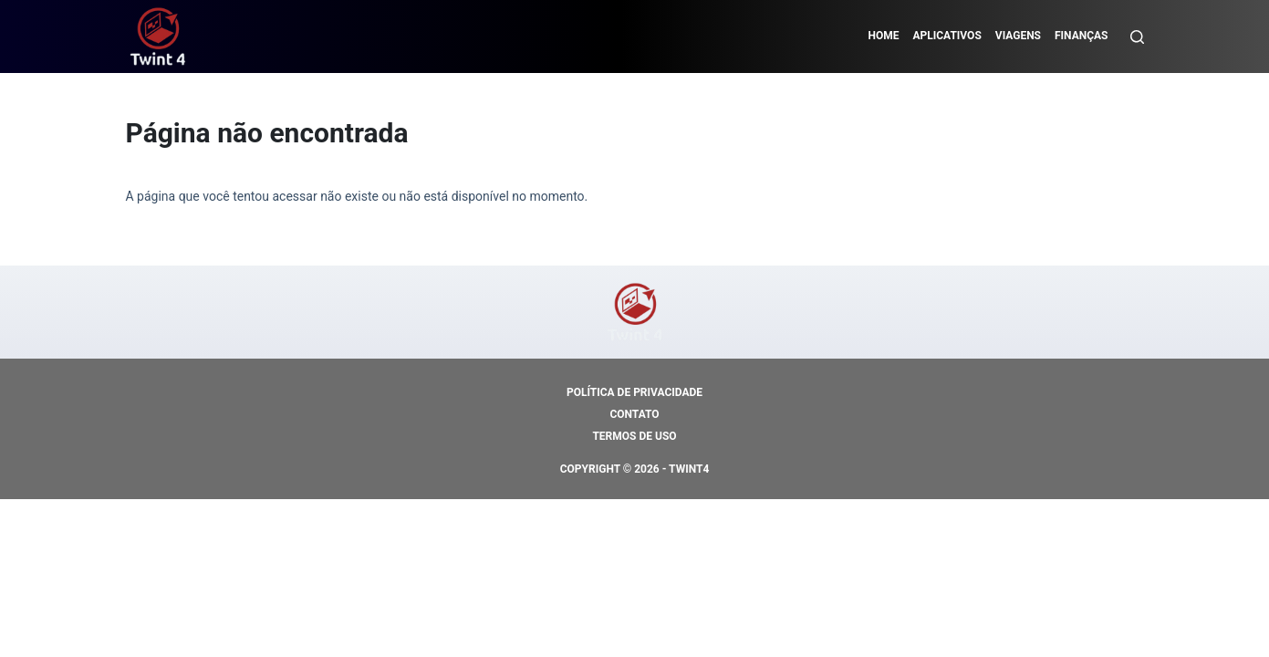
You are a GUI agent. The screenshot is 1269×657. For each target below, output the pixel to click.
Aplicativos (946, 35)
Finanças (1081, 35)
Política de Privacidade (634, 392)
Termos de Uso (634, 436)
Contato (634, 414)
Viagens (1018, 35)
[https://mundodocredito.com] (158, 36)
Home (883, 35)
